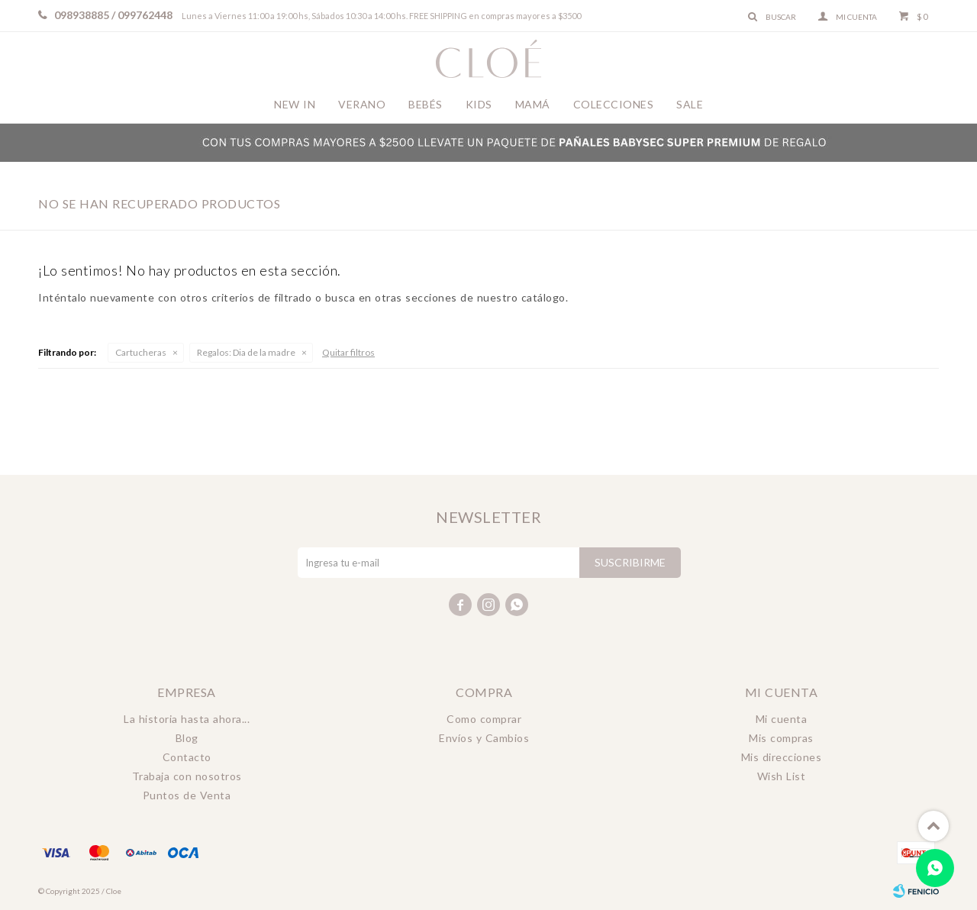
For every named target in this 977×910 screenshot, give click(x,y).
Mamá (532, 104)
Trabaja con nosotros (187, 776)
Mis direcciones (781, 756)
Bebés (425, 104)
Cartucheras (140, 352)
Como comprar (484, 718)
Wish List (781, 776)
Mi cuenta (782, 718)
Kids (479, 104)
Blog (187, 737)
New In (294, 104)
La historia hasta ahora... (187, 718)
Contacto (187, 756)
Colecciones (613, 104)
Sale (689, 104)
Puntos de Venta (187, 795)
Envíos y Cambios (484, 737)
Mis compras (781, 737)
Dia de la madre (246, 352)
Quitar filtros (348, 352)
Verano (361, 104)
